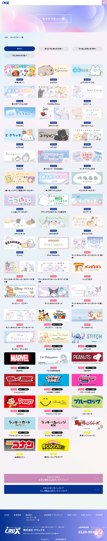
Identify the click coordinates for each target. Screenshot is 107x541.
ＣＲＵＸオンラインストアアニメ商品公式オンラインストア (53, 489)
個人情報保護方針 (61, 539)
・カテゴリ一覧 (31, 517)
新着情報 (17, 515)
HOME (6, 515)
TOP (6, 37)
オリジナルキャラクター (54, 48)
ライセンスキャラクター (87, 48)
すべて (19, 48)
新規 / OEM (71, 515)
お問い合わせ (86, 515)
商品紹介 (29, 515)
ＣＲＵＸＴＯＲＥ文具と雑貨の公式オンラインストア (53, 478)
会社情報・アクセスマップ (53, 515)
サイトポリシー (45, 539)
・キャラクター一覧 (32, 520)
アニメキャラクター (19, 55)
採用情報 (99, 515)
